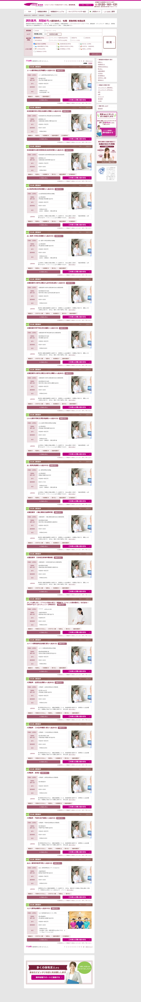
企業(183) (87, 38)
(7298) (63, 49)
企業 (99, 94)
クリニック (101, 96)
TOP (29, 11)
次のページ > (89, 61)
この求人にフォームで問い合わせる (77, 100)
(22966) (85, 49)
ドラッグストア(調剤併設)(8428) (58, 38)
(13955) (40, 44)
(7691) (64, 46)
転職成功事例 (42, 11)
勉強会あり (101, 80)
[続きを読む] (72, 217)
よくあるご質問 (109, 11)
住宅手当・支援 (102, 78)
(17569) (41, 46)
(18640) (63, 44)
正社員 (36, 30)
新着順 (85, 63)
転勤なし (100, 62)
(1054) (39, 49)
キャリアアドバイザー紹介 (77, 11)
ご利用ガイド (95, 11)
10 (83, 61)
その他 (99, 101)
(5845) (86, 46)
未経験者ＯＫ (101, 64)
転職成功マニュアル (57, 11)
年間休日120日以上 (103, 66)
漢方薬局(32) (38, 40)
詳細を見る (44, 100)
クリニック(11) (75, 40)
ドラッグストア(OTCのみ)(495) (58, 40)
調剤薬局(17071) (39, 38)
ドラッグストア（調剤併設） (105, 87)
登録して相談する (86, 5)
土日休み (100, 73)
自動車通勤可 (101, 71)
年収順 (90, 63)
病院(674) (73, 38)
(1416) (40, 51)
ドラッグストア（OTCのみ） (105, 90)
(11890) (85, 44)
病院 (99, 92)
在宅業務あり (101, 75)
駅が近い (100, 69)
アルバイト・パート (50, 30)
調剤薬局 (100, 108)
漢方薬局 (100, 99)
